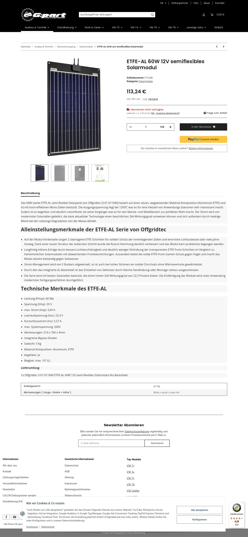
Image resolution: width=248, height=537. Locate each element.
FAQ (196, 3)
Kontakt (219, 3)
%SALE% (218, 27)
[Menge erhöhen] (170, 126)
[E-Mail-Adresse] (111, 443)
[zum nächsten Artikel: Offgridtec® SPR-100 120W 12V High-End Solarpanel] (223, 46)
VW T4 (130, 472)
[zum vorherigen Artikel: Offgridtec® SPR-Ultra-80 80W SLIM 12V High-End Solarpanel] (216, 46)
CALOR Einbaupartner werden (19, 495)
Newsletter (9, 489)
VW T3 (130, 465)
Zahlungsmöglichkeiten (16, 477)
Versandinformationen (15, 483)
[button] (204, 14)
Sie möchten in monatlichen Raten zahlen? (177, 148)
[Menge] (146, 126)
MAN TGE (132, 497)
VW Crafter (133, 490)
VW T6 (131, 484)
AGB (67, 471)
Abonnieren (157, 443)
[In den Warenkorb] (23, 56)
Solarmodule (146, 81)
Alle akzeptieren (197, 510)
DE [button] (161, 3)
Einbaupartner (180, 3)
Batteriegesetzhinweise (77, 489)
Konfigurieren (198, 519)
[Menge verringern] (130, 126)
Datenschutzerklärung (137, 431)
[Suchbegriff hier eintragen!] (114, 15)
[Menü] (243, 504)
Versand (153, 99)
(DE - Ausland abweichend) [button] (165, 113)
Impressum (71, 483)
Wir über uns (10, 465)
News (207, 3)
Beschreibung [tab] (30, 193)
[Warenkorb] (217, 14)
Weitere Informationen (201, 148)
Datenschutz (72, 465)
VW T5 (130, 478)
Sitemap (69, 477)
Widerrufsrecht (73, 495)
